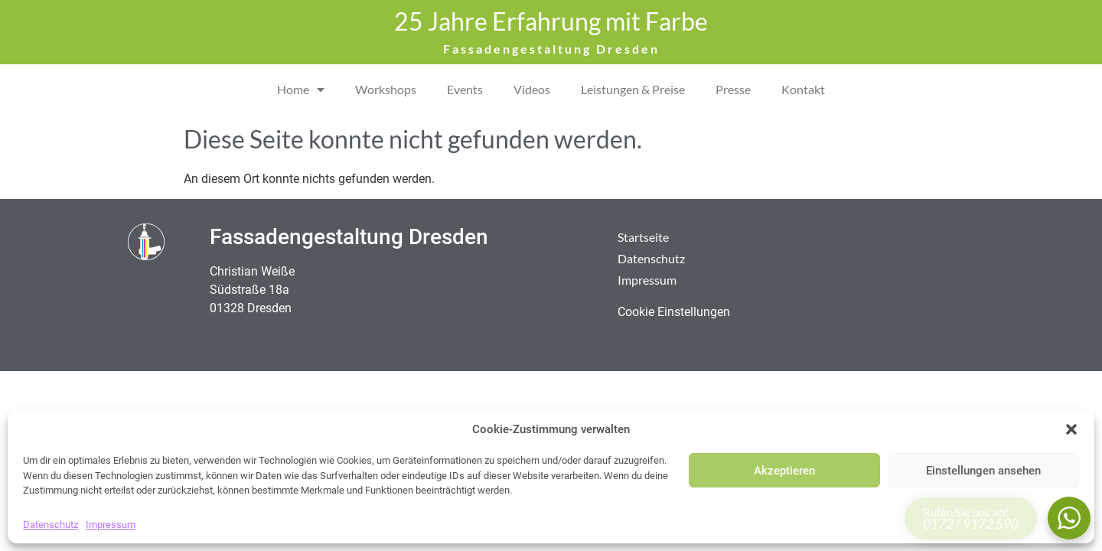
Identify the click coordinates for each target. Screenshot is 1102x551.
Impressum (110, 524)
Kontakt (803, 89)
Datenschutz (50, 524)
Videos (532, 89)
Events (465, 89)
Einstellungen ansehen (983, 471)
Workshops (385, 89)
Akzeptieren (784, 471)
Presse (733, 89)
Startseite (643, 237)
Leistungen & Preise (633, 89)
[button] (1071, 429)
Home (300, 89)
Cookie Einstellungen (674, 312)
